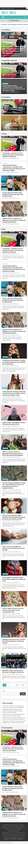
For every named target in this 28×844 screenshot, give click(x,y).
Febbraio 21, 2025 (6, 426)
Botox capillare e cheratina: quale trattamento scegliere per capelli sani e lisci (13, 579)
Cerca (3, 691)
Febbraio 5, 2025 (6, 582)
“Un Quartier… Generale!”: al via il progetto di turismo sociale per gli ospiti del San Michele (14, 50)
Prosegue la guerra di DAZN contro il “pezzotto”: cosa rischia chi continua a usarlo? (13, 109)
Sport (4, 666)
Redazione (6, 838)
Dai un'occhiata (7, 728)
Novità (4, 134)
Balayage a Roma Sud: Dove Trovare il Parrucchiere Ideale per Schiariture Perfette (14, 641)
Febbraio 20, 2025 (6, 457)
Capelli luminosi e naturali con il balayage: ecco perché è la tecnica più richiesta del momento (14, 220)
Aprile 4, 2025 (5, 198)
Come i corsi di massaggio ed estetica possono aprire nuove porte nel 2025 (13, 548)
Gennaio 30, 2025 (6, 613)
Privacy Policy (13, 838)
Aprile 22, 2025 (5, 92)
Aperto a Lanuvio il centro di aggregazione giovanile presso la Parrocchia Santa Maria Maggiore (12, 453)
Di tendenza (6, 97)
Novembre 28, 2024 (6, 112)
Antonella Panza (14, 128)
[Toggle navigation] (3, 17)
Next (23, 685)
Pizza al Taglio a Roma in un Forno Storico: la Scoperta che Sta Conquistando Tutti (12, 610)
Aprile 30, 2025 (5, 55)
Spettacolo (6, 105)
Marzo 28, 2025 (6, 224)
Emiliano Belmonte (14, 55)
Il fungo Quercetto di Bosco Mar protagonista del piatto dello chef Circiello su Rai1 (12, 194)
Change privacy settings (6, 842)
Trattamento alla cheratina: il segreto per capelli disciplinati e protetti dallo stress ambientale (13, 362)
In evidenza (6, 30)
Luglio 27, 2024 (5, 128)
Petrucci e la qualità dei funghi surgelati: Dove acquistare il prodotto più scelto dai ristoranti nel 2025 (13, 517)
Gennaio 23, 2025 (6, 644)
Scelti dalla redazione (9, 60)
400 (17, 685)
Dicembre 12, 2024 (6, 674)
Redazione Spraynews (17, 112)
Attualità (5, 44)
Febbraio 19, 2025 (6, 489)
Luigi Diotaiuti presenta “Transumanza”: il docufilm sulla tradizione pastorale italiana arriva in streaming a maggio (13, 88)
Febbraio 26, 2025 (6, 397)
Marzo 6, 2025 (5, 366)
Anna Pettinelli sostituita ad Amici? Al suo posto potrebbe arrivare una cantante (14, 125)
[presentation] (24, 30)
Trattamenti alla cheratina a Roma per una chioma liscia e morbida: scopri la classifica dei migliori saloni (14, 393)
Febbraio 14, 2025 (6, 520)
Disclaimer (20, 838)
